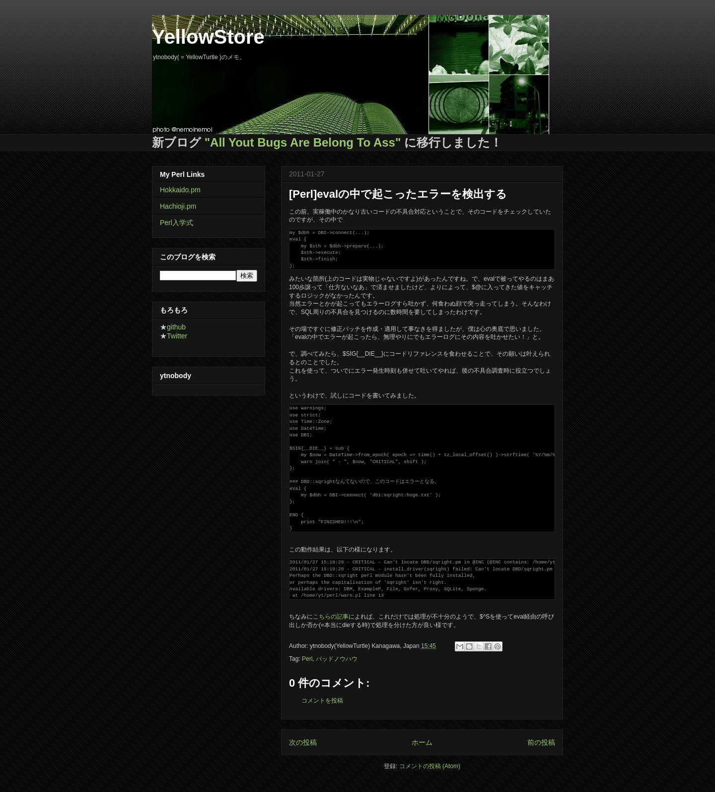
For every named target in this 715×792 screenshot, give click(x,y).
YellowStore (208, 37)
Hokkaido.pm (180, 190)
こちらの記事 (331, 616)
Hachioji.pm (178, 206)
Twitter (177, 336)
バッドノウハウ (337, 658)
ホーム (422, 742)
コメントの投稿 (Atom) (429, 766)
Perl (307, 658)
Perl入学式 (176, 223)
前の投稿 (541, 742)
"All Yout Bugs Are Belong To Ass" (303, 142)
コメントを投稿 (322, 700)
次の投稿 (303, 742)
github (176, 327)
